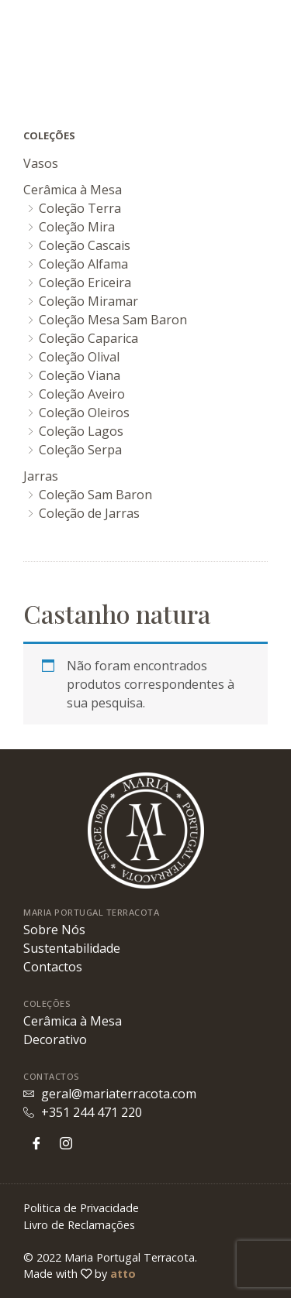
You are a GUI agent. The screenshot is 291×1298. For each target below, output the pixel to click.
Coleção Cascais (84, 245)
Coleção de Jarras (89, 513)
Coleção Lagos (81, 431)
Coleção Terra (80, 208)
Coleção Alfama (83, 263)
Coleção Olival (79, 356)
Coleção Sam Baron (95, 494)
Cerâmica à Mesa (72, 189)
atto (123, 1273)
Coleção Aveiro (82, 393)
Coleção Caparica (88, 338)
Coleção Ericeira (85, 282)
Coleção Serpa (80, 449)
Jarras (40, 476)
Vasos (40, 163)
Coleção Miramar (88, 301)
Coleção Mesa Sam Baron (113, 319)
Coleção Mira (77, 226)
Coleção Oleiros (84, 412)
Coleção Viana (79, 375)
